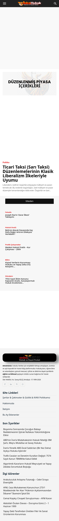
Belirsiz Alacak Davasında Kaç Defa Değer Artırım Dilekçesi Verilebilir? (19, 232)
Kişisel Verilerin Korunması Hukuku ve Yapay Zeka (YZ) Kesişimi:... (17, 264)
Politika (6, 163)
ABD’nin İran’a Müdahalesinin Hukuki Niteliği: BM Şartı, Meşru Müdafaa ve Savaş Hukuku (27, 441)
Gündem (9, 276)
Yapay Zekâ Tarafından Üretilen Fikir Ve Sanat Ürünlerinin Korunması (25, 513)
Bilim (7, 260)
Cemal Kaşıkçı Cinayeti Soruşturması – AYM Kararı (27, 498)
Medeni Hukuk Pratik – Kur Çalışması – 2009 (17, 248)
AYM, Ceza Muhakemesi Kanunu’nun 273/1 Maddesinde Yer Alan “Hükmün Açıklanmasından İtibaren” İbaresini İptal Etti (27, 490)
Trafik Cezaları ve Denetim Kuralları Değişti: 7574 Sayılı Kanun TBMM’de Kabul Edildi (27, 457)
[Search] (55, 3)
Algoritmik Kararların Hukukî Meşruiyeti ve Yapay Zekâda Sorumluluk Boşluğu (27, 465)
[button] (4, 3)
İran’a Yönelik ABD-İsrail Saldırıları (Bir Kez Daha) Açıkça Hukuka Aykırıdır (27, 449)
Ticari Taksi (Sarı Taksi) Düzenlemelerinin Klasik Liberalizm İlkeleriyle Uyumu (28, 173)
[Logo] (29, 358)
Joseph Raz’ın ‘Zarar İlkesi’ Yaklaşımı (17, 216)
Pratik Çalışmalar (13, 245)
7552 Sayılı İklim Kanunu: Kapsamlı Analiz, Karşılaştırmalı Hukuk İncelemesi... (20, 280)
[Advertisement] (29, 38)
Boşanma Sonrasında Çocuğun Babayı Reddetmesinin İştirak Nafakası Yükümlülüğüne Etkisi (26, 432)
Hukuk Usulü (10, 227)
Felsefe (8, 212)
